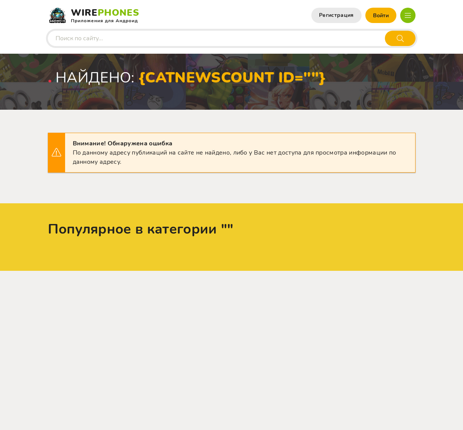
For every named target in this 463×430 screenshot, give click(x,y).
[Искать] (400, 38)
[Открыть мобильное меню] (408, 15)
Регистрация (336, 15)
